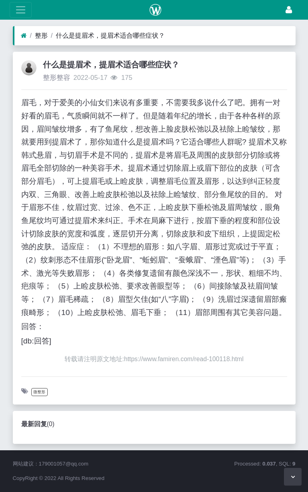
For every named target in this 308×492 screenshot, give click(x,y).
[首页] (24, 36)
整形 (41, 35)
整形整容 (56, 77)
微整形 (39, 392)
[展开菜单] (21, 10)
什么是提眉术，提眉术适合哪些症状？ (110, 35)
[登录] (288, 10)
